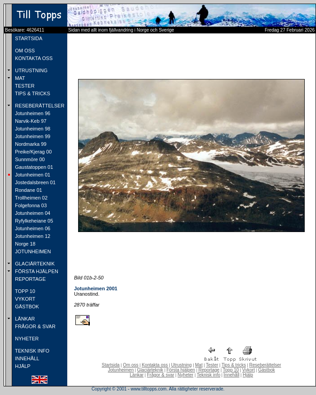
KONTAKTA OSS (33, 58)
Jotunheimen (121, 369)
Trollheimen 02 (30, 197)
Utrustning (181, 364)
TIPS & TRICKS (32, 93)
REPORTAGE (30, 279)
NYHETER (26, 338)
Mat (199, 364)
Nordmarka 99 (30, 144)
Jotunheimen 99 (32, 136)
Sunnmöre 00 (29, 159)
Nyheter (185, 374)
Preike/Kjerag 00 (32, 151)
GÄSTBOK (26, 306)
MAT (19, 78)
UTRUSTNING (30, 70)
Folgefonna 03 (30, 205)
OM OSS (24, 50)
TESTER (24, 85)
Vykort (248, 369)
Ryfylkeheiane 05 (33, 220)
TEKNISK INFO (31, 350)
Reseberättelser (265, 364)
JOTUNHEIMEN (32, 251)
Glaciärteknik (150, 369)
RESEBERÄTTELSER (39, 105)
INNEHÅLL (26, 358)
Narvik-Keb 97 (30, 121)
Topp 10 (231, 369)
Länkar (137, 374)
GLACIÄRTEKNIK (34, 263)
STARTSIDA (28, 38)
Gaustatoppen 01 (33, 167)
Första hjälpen (181, 369)
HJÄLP (22, 366)
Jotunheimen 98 (32, 128)
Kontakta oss (155, 364)
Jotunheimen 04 (32, 213)
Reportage (208, 369)
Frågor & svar (160, 374)
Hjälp (248, 374)
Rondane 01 (28, 190)
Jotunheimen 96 (32, 113)
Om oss (130, 364)
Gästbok (266, 369)
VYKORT (24, 299)
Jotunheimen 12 (32, 236)
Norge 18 (24, 243)
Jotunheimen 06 (32, 228)
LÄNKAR (24, 318)
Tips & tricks (234, 364)
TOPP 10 (24, 291)
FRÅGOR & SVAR (35, 326)
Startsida (110, 364)
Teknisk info (208, 374)
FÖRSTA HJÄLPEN (36, 271)
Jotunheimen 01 (32, 174)
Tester (212, 364)
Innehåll (231, 374)
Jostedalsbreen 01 (35, 182)
